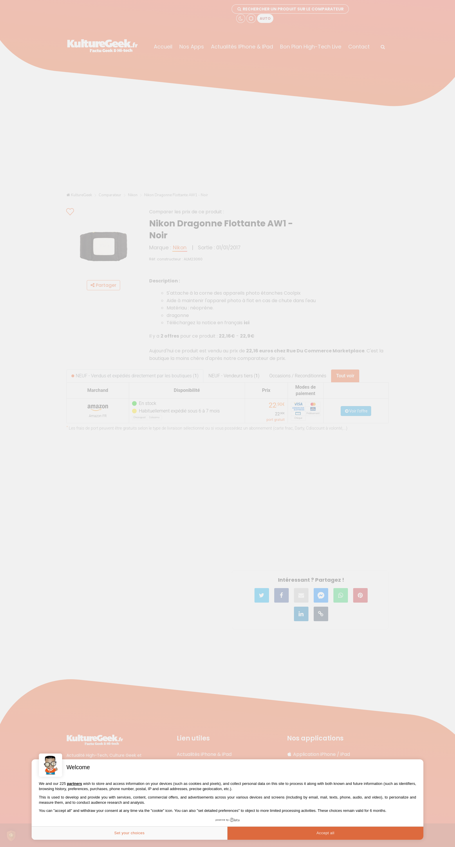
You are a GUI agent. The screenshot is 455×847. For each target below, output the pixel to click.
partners (74, 783)
